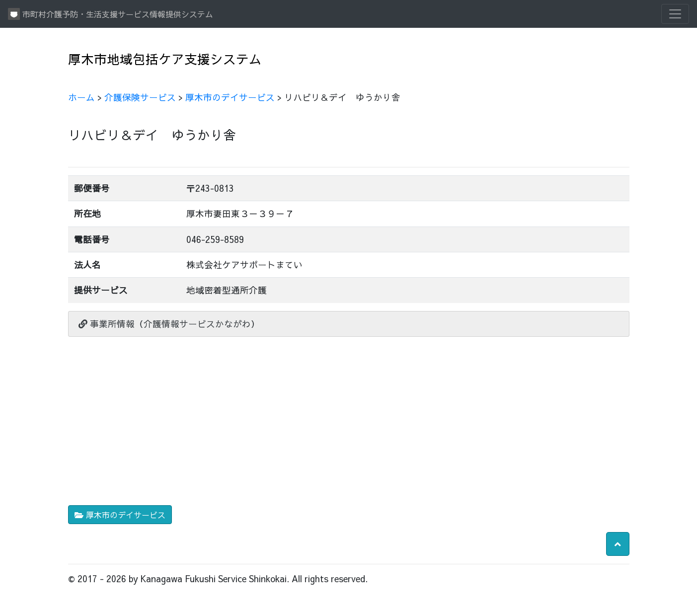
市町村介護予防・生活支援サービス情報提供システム (110, 14)
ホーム (81, 97)
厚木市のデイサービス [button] (120, 514)
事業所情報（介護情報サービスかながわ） (169, 323)
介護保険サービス (140, 97)
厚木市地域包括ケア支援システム (165, 59)
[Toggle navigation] (675, 14)
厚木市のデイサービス (230, 97)
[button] (617, 544)
